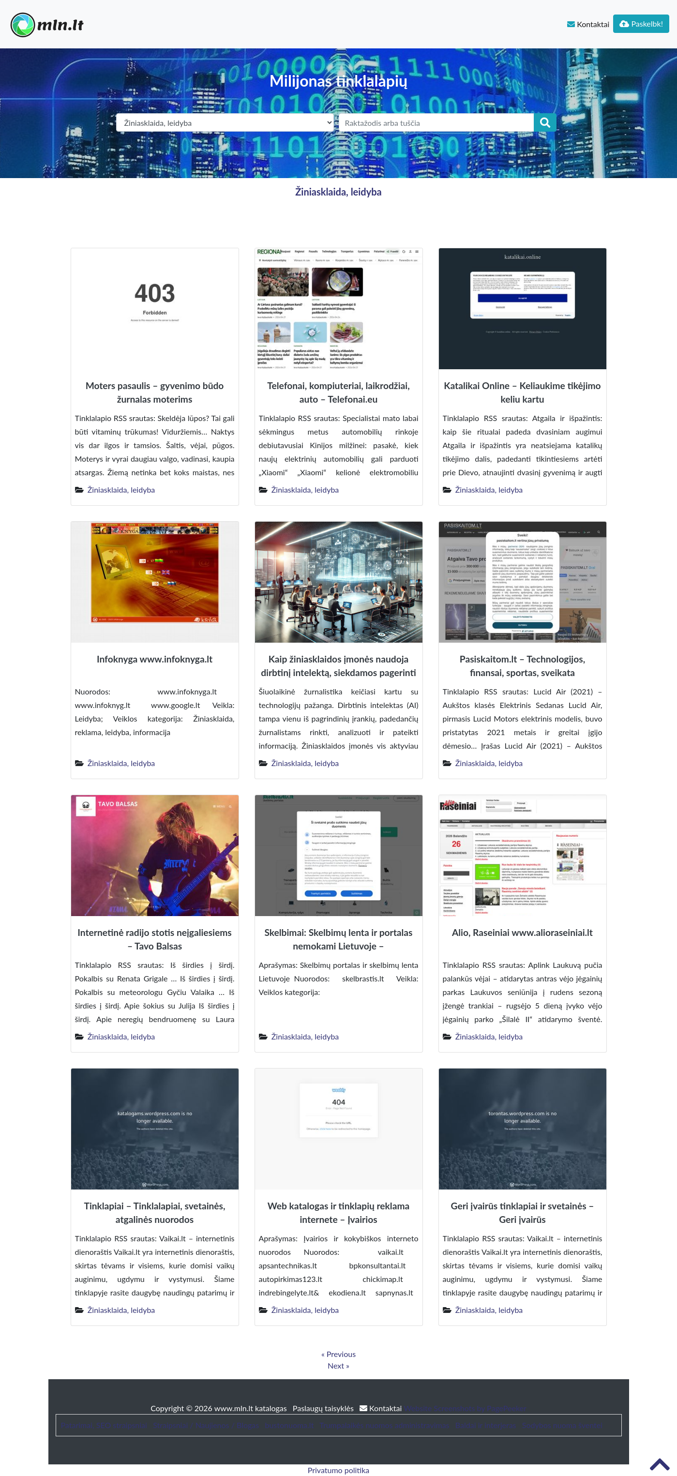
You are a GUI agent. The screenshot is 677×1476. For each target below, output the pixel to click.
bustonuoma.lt (289, 1425)
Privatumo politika (339, 1470)
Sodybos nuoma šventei (562, 1425)
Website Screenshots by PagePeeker (465, 1408)
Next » (338, 1365)
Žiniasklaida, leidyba (338, 191)
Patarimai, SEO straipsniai (104, 1425)
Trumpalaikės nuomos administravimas (384, 1425)
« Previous (338, 1353)
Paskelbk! (641, 23)
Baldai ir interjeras (485, 1425)
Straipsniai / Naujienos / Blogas (206, 1425)
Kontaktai (588, 24)
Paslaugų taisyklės (324, 1408)
